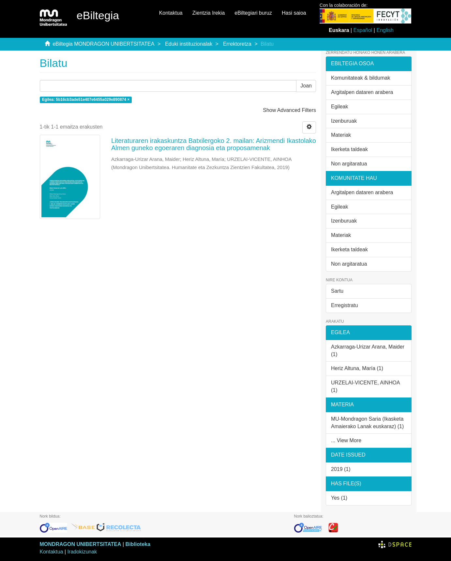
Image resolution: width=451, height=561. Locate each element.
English (384, 30)
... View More (346, 440)
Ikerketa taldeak (349, 149)
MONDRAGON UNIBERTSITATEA (80, 544)
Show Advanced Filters (289, 110)
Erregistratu (344, 305)
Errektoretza (237, 44)
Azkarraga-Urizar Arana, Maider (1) (367, 350)
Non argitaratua (349, 163)
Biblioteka (138, 544)
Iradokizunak (82, 551)
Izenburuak (344, 121)
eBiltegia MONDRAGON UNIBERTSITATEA (103, 44)
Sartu (337, 291)
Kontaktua (171, 13)
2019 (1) (341, 469)
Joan (306, 85)
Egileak (339, 106)
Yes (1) (339, 498)
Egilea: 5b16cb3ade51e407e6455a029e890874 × (86, 99)
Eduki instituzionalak (188, 44)
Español (362, 30)
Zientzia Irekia (208, 13)
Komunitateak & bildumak (360, 78)
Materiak (341, 135)
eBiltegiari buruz (253, 13)
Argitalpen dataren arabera (362, 92)
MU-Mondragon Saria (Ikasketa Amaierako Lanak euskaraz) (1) (367, 422)
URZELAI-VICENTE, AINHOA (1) (365, 386)
